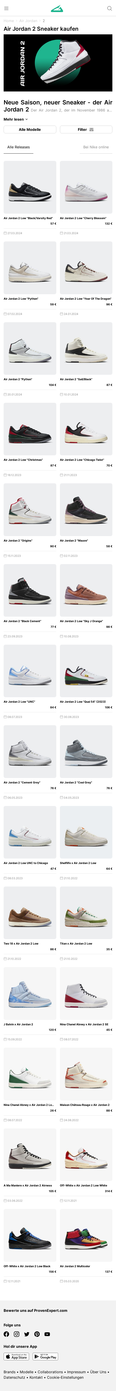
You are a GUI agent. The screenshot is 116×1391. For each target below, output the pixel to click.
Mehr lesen (16, 119)
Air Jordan (28, 20)
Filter (86, 129)
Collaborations (50, 1372)
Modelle (26, 1372)
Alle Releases (18, 147)
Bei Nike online (96, 147)
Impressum (76, 1372)
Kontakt (36, 1377)
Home (9, 20)
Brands (9, 1372)
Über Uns (98, 1372)
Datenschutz (14, 1377)
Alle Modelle (30, 129)
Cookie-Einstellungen (65, 1377)
